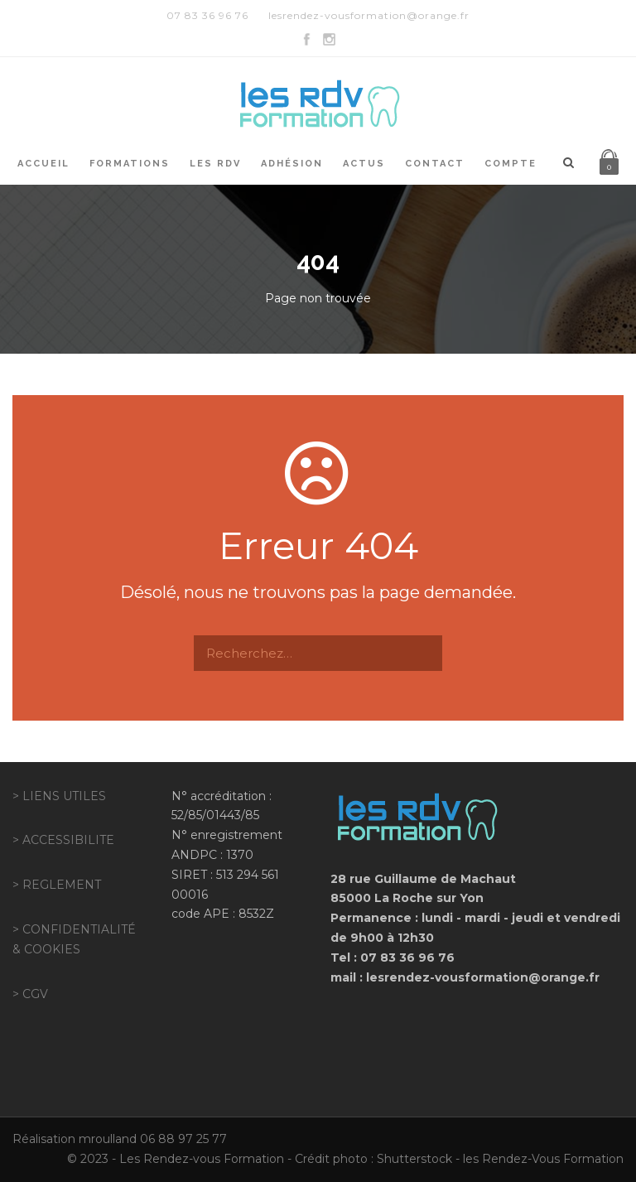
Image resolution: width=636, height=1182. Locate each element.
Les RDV (215, 163)
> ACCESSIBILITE (63, 839)
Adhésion (292, 163)
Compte (510, 163)
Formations (129, 163)
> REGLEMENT (56, 884)
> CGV (30, 994)
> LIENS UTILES (59, 796)
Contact (435, 163)
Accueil (43, 163)
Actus (364, 163)
